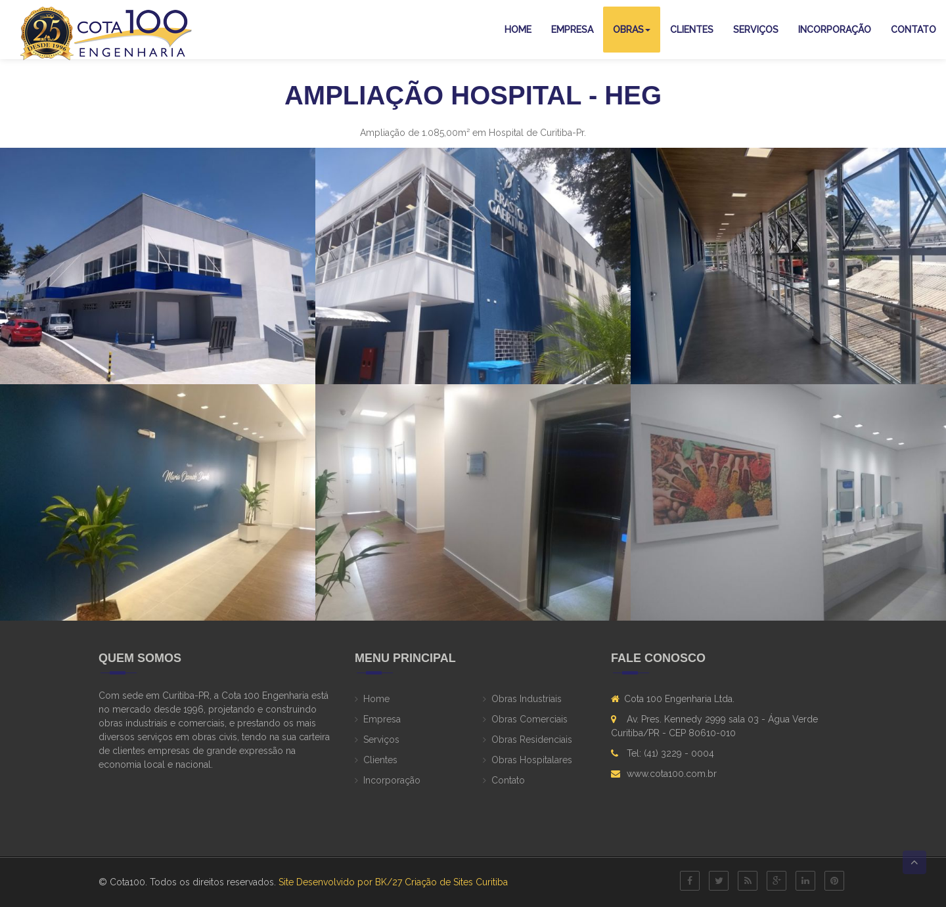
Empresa (572, 29)
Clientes (691, 29)
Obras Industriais (526, 699)
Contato (913, 29)
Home (518, 29)
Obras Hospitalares (531, 760)
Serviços (755, 29)
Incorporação (834, 29)
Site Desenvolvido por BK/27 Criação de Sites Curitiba (393, 882)
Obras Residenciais (531, 739)
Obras (631, 29)
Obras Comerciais (529, 719)
